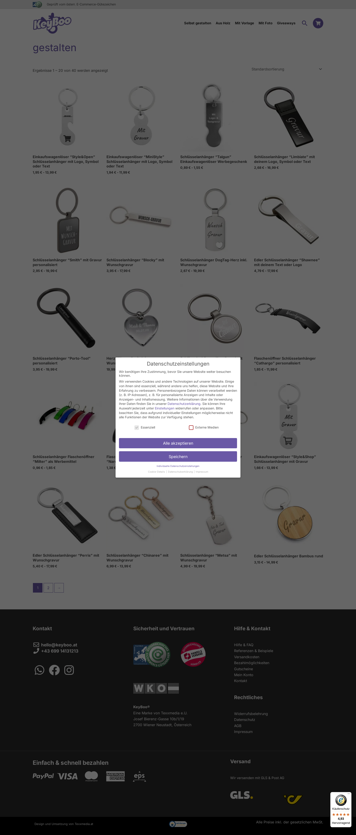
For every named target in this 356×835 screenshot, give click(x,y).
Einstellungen (164, 408)
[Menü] (348, 795)
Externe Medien (204, 427)
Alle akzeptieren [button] (178, 443)
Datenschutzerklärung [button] (180, 471)
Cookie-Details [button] (157, 471)
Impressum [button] (202, 471)
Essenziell (144, 427)
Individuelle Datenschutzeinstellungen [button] (178, 466)
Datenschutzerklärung (184, 404)
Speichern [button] (178, 456)
